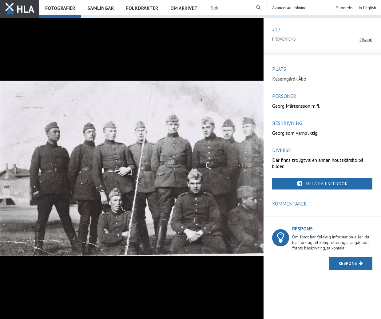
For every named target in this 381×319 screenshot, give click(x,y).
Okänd (365, 39)
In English (367, 7)
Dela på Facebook (327, 183)
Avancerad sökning (289, 7)
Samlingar (100, 8)
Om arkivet (184, 8)
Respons (348, 263)
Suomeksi (345, 7)
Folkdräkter (142, 8)
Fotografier (60, 8)
